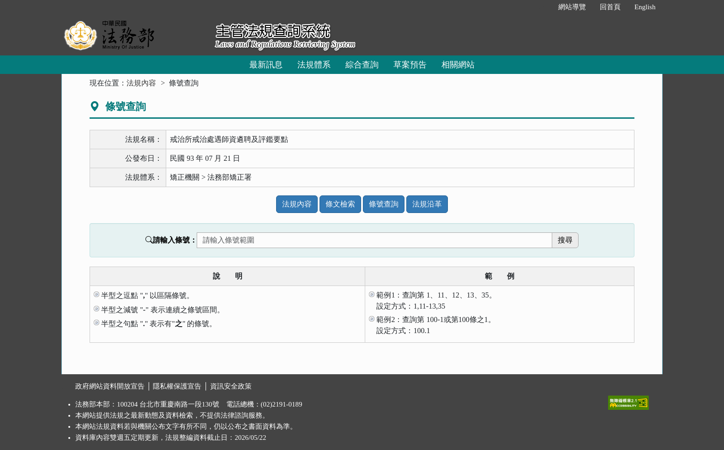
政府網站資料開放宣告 (110, 386)
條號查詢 (383, 204)
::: (541, 7)
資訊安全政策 (231, 386)
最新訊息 (266, 64)
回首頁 (610, 7)
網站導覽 (572, 7)
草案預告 (410, 64)
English (645, 7)
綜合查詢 (362, 64)
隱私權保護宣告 (177, 386)
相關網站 (458, 64)
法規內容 (141, 83)
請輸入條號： (171, 240)
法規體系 (314, 64)
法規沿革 (427, 204)
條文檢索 (340, 204)
